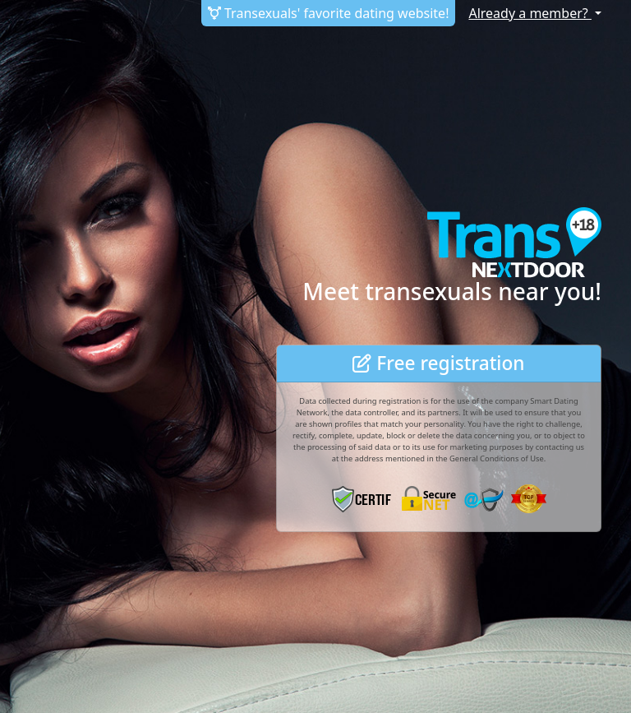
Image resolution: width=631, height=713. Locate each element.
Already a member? (529, 13)
